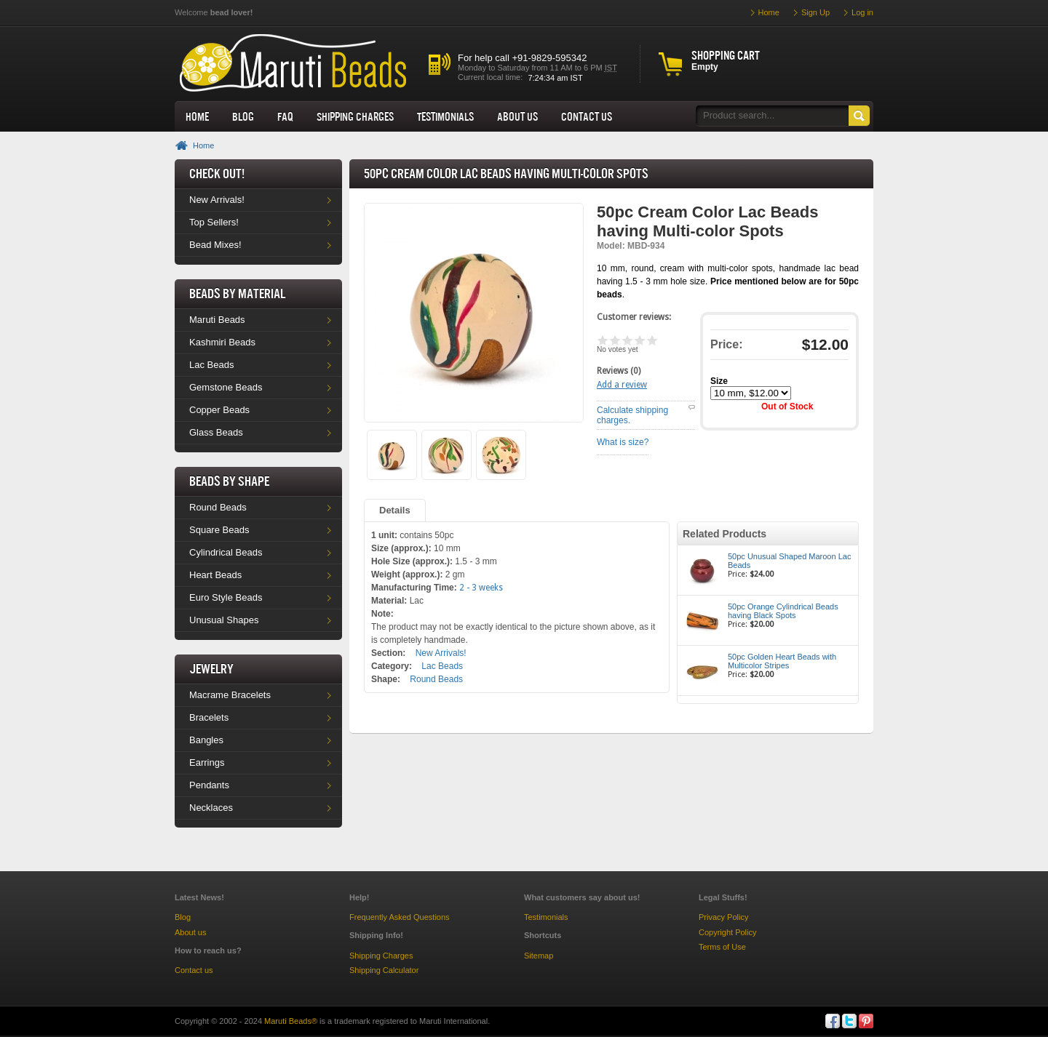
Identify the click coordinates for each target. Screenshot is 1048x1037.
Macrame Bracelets (230, 694)
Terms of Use (722, 946)
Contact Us (586, 116)
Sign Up (815, 12)
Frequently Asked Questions (399, 917)
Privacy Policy (723, 917)
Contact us (194, 970)
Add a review (622, 385)
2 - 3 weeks (481, 587)
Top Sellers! (214, 222)
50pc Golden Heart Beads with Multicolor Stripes (782, 661)
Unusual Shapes (223, 619)
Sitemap (538, 955)
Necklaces (211, 807)
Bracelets (209, 717)
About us (517, 116)
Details (394, 510)
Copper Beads (219, 409)
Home (197, 116)
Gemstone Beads (225, 387)
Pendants (209, 785)
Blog (243, 116)
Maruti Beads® (290, 1021)
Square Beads (219, 529)
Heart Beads (215, 574)
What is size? (622, 442)
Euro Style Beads (225, 597)
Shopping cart (725, 55)
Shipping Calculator (383, 970)
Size (719, 381)
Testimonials (445, 116)
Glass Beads (216, 432)
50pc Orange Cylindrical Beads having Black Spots (783, 611)
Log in (862, 12)
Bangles (206, 739)
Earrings (206, 762)
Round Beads (218, 507)
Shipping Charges (355, 116)
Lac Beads (211, 364)
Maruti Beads (217, 319)
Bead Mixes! (215, 244)
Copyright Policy (727, 932)
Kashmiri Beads (222, 342)
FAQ (285, 116)
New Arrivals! (217, 199)
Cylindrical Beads (225, 552)
